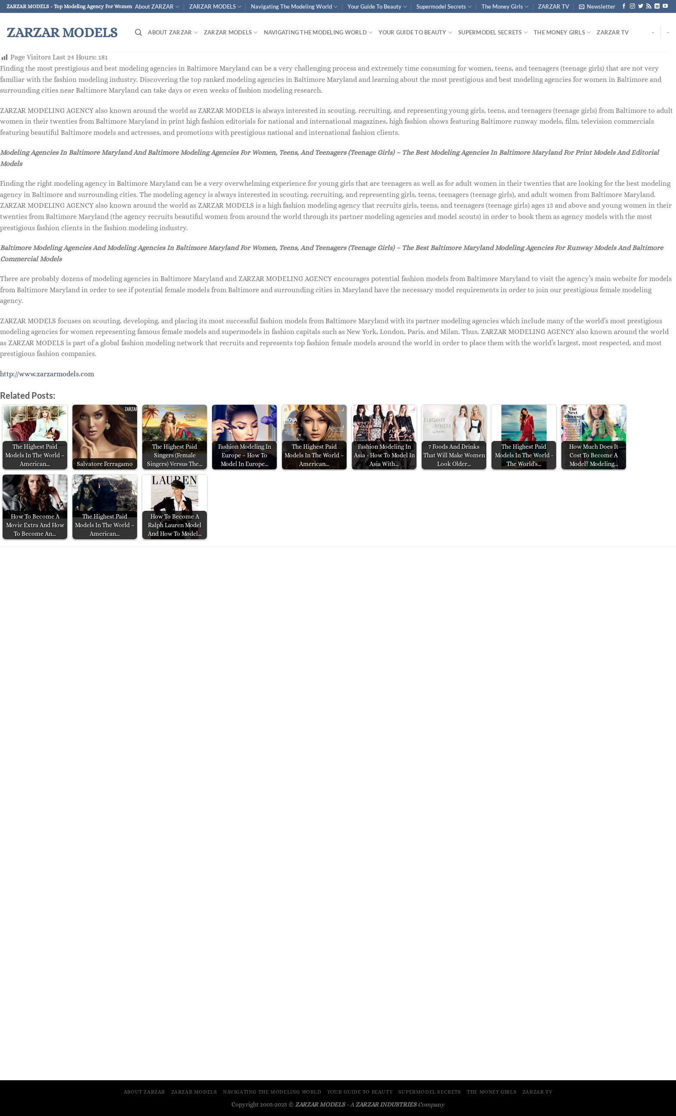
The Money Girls (505, 7)
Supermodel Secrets (444, 7)
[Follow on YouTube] (665, 6)
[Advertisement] (338, 620)
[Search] (138, 32)
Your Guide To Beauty (377, 7)
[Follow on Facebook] (623, 6)
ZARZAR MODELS (215, 7)
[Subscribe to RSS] (648, 6)
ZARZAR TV (553, 6)
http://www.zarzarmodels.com (47, 374)
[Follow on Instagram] (632, 6)
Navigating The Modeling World (294, 7)
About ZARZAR (157, 7)
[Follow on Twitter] (640, 6)
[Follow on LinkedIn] (657, 6)
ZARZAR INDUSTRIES (385, 1104)
